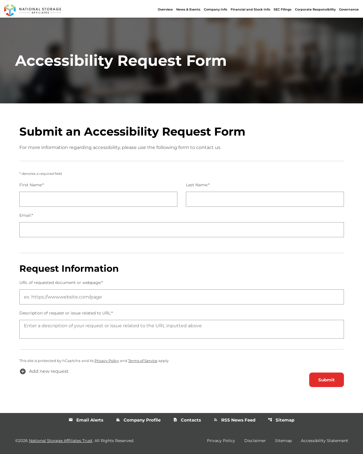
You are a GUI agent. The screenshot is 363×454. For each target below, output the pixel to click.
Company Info (215, 9)
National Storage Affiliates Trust (61, 440)
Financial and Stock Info (250, 9)
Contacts (187, 420)
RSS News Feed (234, 420)
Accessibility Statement (324, 441)
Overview (165, 9)
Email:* (26, 215)
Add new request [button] (44, 371)
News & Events (188, 9)
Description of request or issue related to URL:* (66, 313)
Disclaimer (255, 441)
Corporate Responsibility (315, 9)
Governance (349, 9)
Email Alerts (86, 420)
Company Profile (138, 420)
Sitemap (281, 420)
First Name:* (31, 184)
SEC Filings (283, 9)
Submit (326, 380)
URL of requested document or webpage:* (61, 282)
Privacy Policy (107, 361)
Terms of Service (142, 361)
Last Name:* (198, 184)
